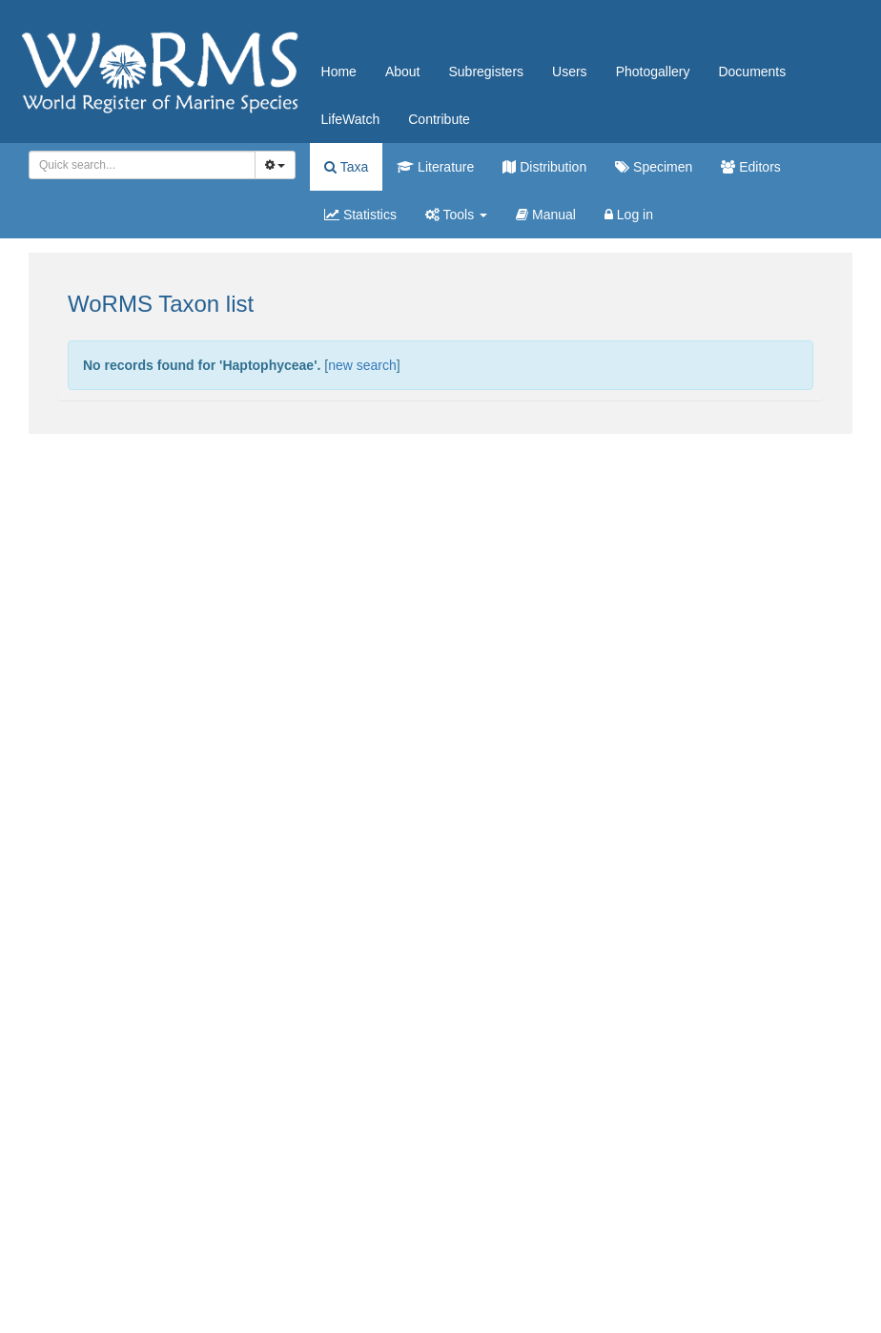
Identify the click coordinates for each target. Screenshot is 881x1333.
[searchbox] (139, 165)
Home (339, 71)
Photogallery (653, 71)
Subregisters (485, 71)
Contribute (439, 119)
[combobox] (142, 165)
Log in (628, 214)
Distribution (544, 166)
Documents (752, 71)
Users (569, 71)
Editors (750, 166)
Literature (435, 166)
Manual (546, 214)
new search (362, 365)
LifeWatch (350, 119)
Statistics (360, 214)
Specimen (653, 166)
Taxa (346, 166)
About (402, 71)
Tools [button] (456, 214)
